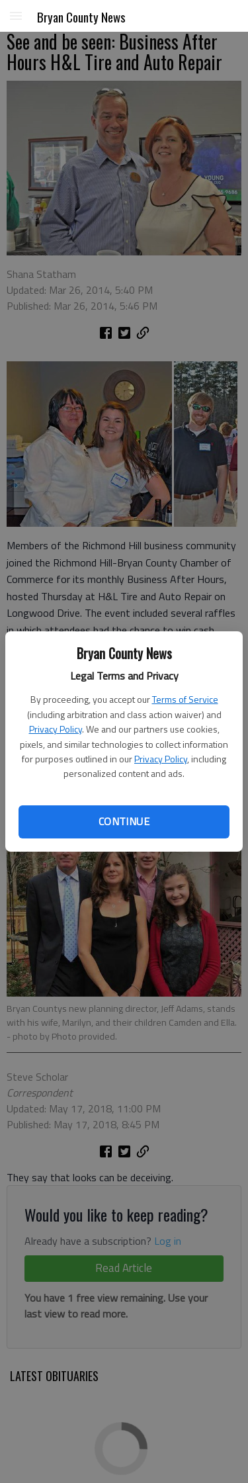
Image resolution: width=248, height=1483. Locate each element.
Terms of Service (185, 699)
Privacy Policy (55, 729)
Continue (124, 821)
